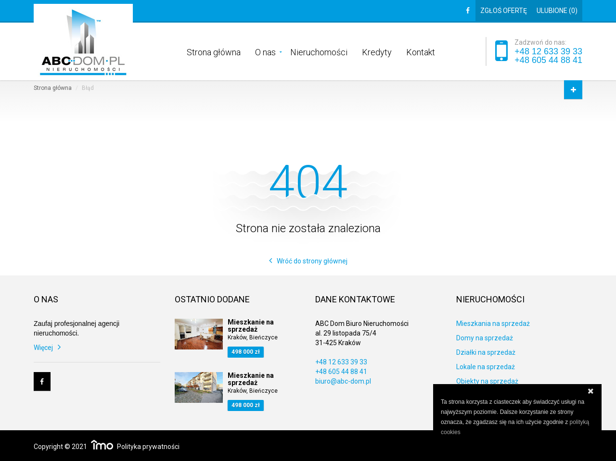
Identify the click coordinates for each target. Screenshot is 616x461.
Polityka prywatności (148, 446)
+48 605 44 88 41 (548, 60)
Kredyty (377, 51)
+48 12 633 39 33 (548, 51)
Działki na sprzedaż (485, 352)
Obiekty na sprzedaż (487, 381)
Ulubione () (557, 10)
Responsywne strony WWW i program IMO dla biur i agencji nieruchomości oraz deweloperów (102, 444)
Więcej (43, 347)
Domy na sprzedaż (484, 338)
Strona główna (214, 51)
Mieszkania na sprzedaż (493, 323)
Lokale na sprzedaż (485, 367)
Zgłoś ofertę (503, 10)
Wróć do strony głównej (312, 261)
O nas (265, 51)
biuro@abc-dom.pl (343, 381)
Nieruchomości (318, 51)
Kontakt (420, 51)
